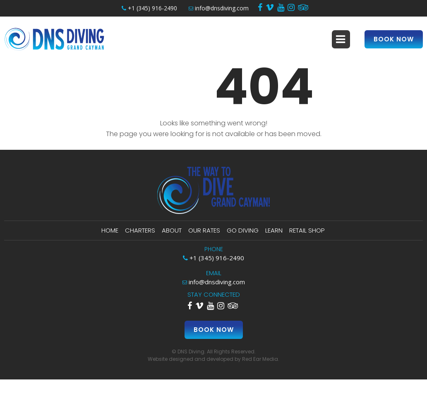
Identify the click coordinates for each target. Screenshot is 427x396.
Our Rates (204, 230)
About (172, 230)
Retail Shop (306, 230)
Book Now (394, 39)
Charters (140, 230)
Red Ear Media (260, 358)
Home (109, 230)
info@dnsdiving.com (219, 8)
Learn (274, 230)
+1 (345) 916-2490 (149, 8)
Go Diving (243, 230)
